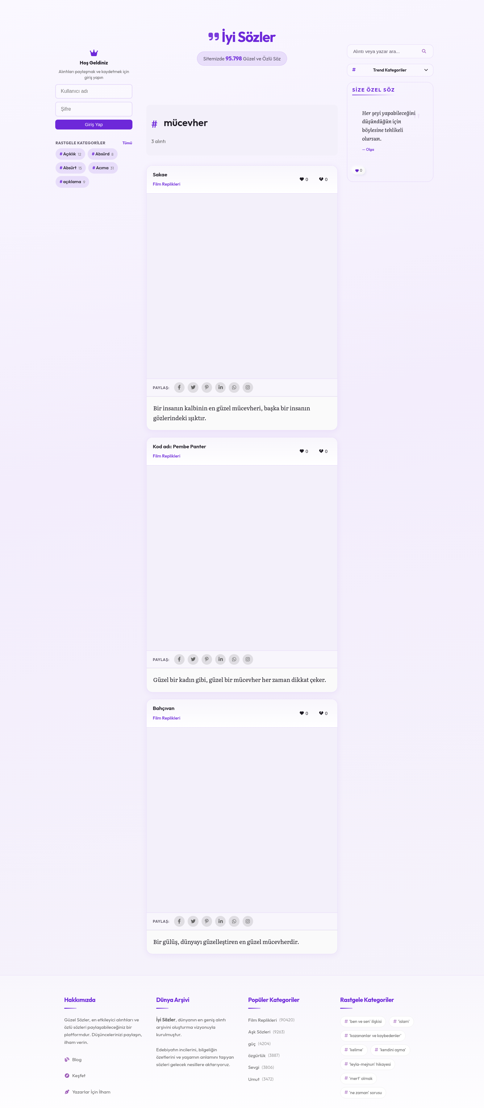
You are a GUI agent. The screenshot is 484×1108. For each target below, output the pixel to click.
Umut (260, 1080)
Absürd (104, 154)
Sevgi (261, 1069)
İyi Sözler (241, 37)
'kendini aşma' (390, 1051)
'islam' (401, 1023)
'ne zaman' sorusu (363, 1094)
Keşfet (75, 1077)
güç (259, 1045)
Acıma (105, 168)
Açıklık (72, 154)
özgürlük (264, 1057)
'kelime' (353, 1051)
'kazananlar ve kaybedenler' (372, 1037)
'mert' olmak (358, 1080)
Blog (72, 1061)
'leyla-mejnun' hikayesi (367, 1066)
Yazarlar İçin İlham (87, 1093)
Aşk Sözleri (266, 1033)
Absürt (72, 168)
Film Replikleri (166, 184)
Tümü (127, 142)
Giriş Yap (94, 124)
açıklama (74, 182)
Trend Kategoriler (390, 70)
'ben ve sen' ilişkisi (363, 1023)
